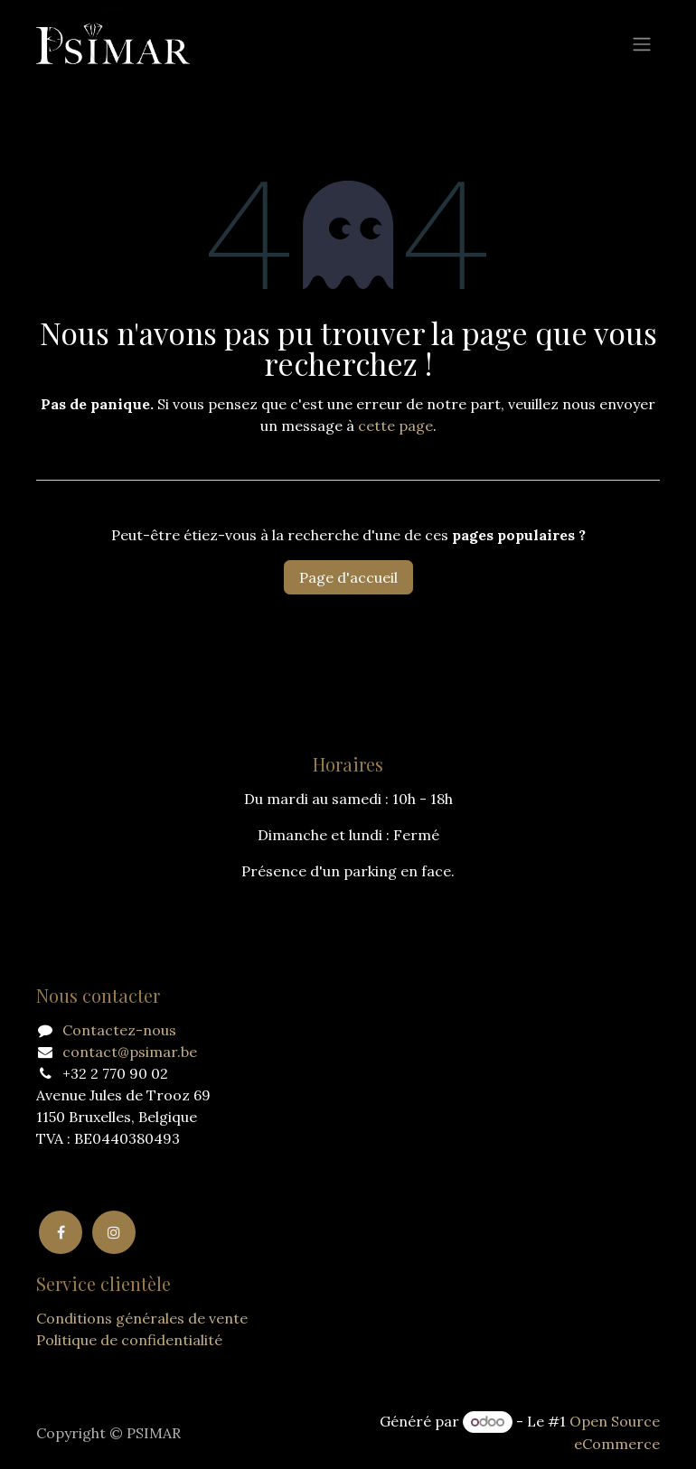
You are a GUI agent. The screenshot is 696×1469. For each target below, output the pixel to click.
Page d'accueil (348, 577)
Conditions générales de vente (142, 1318)
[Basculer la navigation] (642, 43)
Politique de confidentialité (129, 1340)
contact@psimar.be (129, 1052)
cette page (395, 425)
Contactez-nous (119, 1030)
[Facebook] (60, 1232)
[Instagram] (114, 1232)
